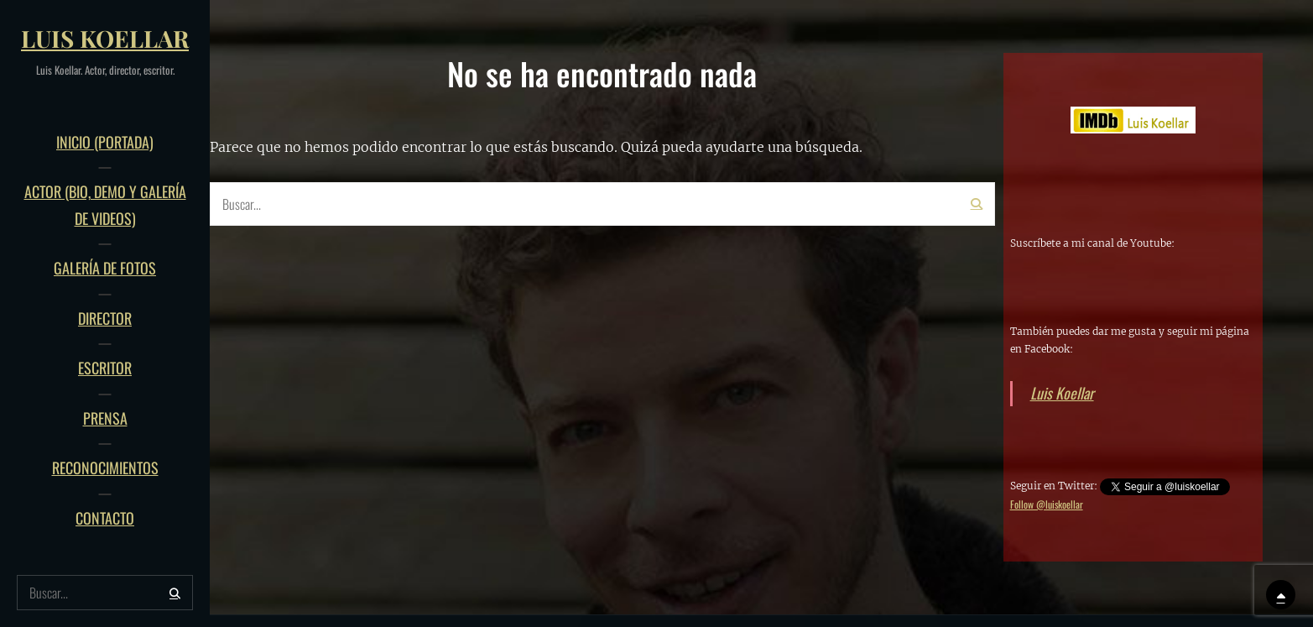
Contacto (105, 518)
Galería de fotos (105, 268)
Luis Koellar (105, 38)
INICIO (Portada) (105, 142)
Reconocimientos (105, 467)
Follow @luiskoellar (1046, 504)
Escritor (105, 368)
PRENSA (105, 418)
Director (105, 318)
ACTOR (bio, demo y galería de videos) (105, 204)
